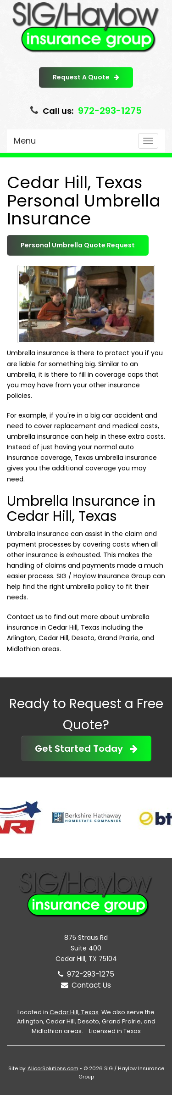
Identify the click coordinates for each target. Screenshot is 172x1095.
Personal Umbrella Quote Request (78, 245)
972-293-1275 (110, 110)
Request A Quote (86, 77)
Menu (25, 140)
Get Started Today (86, 748)
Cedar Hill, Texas (74, 1012)
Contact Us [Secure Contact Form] (86, 985)
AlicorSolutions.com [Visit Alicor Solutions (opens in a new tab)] (53, 1068)
